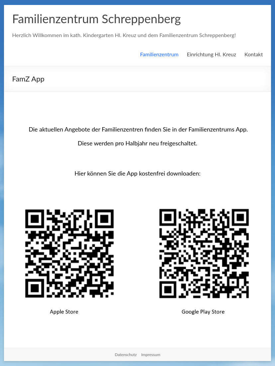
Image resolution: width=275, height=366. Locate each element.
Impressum (150, 354)
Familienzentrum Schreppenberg (96, 18)
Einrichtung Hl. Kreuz (211, 54)
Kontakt (253, 54)
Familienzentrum (159, 54)
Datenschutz (126, 354)
